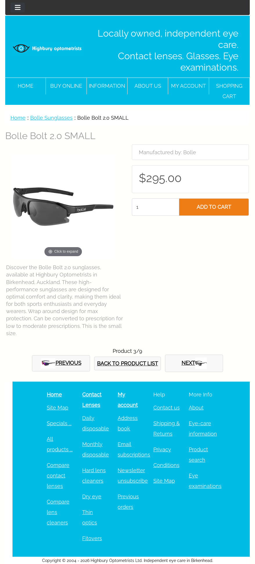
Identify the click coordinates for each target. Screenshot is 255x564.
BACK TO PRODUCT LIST (127, 363)
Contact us (166, 408)
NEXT (194, 363)
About (196, 408)
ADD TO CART (214, 207)
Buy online (66, 86)
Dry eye (91, 496)
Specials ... (59, 423)
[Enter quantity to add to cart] (155, 207)
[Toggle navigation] (17, 7)
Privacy (162, 449)
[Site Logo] (47, 48)
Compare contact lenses (58, 475)
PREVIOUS (61, 363)
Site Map (57, 408)
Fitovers (92, 538)
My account (188, 86)
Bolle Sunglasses (51, 118)
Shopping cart (229, 91)
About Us (147, 86)
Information (107, 86)
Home (25, 86)
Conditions (166, 465)
